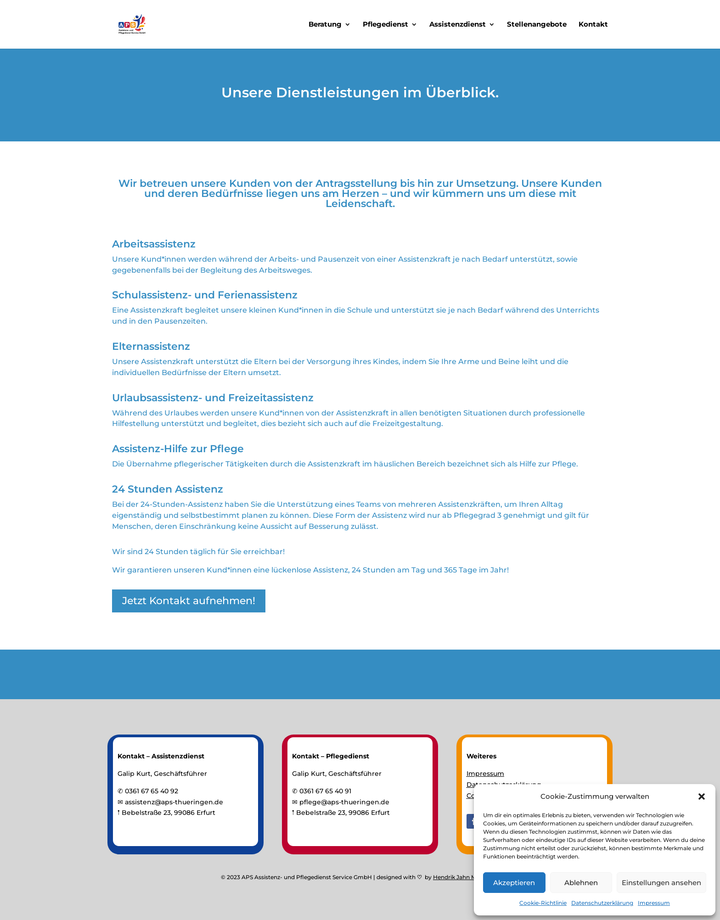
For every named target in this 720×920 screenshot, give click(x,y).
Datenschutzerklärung (602, 902)
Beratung (325, 24)
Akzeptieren (514, 882)
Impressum (654, 902)
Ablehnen (581, 882)
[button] (701, 796)
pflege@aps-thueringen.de (344, 802)
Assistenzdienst (457, 24)
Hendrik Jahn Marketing (466, 877)
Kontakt (593, 24)
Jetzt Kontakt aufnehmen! (188, 601)
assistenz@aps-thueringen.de (174, 802)
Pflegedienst (385, 24)
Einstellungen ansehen (661, 882)
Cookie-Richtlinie (543, 902)
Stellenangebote (537, 24)
